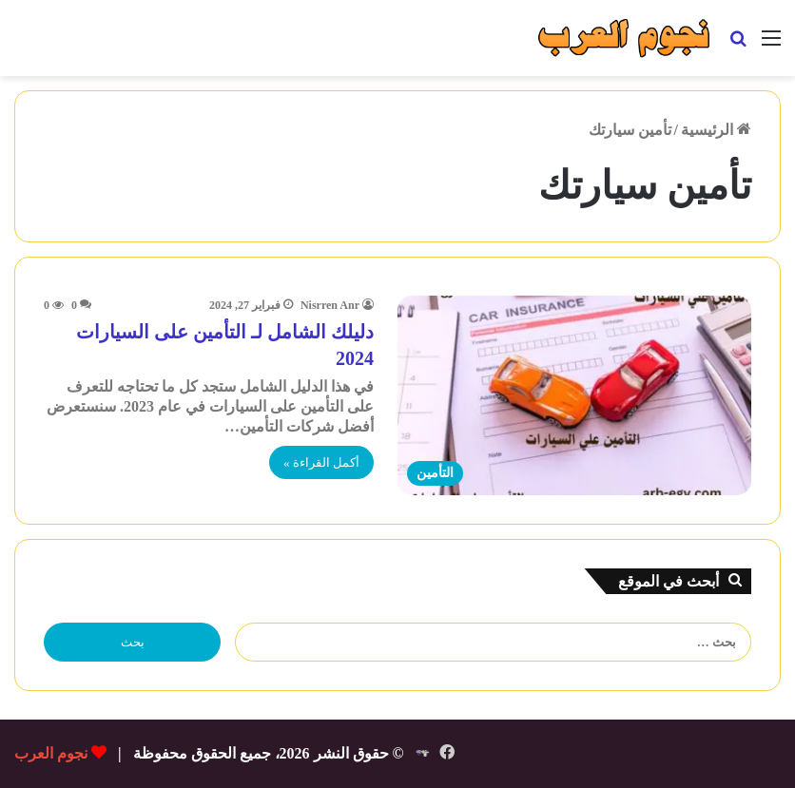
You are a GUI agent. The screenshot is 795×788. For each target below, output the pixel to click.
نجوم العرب (50, 753)
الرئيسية (716, 130)
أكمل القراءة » (321, 462)
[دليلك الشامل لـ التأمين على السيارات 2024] (574, 395)
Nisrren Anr (330, 305)
